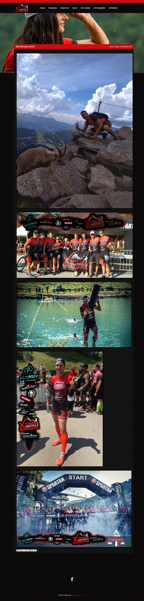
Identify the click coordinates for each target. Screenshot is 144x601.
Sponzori (113, 8)
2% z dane (85, 8)
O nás (42, 8)
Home (111, 47)
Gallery (117, 47)
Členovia (53, 8)
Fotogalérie (99, 8)
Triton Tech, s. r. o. (78, 595)
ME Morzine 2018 (126, 47)
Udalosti (65, 8)
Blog (75, 8)
